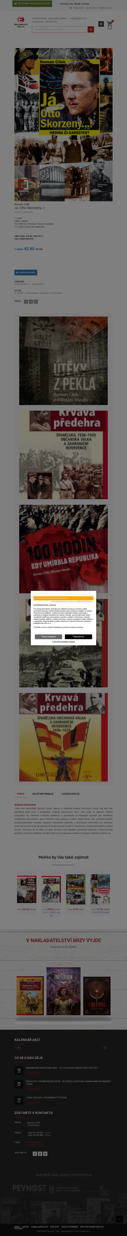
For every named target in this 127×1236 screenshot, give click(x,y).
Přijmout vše (78, 637)
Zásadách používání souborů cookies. (68, 627)
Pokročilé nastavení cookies (63, 642)
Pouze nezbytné (49, 637)
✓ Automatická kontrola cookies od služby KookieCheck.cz (71, 601)
